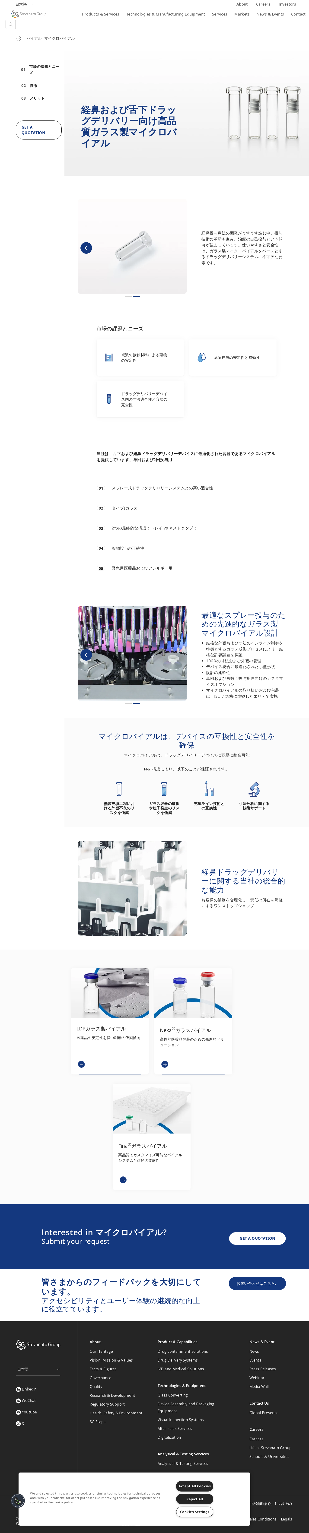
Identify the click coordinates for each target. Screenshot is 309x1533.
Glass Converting (173, 1395)
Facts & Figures (103, 1368)
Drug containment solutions (183, 1351)
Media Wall (259, 1386)
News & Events (270, 14)
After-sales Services (175, 1428)
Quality (96, 1386)
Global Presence (264, 1412)
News (254, 1351)
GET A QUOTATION (257, 1238)
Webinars (258, 1377)
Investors (287, 4)
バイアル (34, 38)
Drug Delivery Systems (178, 1360)
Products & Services (100, 14)
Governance (100, 1377)
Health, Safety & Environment (116, 1413)
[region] (134, 1499)
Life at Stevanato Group (270, 1447)
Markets (242, 14)
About (242, 4)
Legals (286, 1519)
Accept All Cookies (194, 1486)
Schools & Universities (269, 1456)
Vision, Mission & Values (111, 1360)
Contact (298, 14)
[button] (86, 248)
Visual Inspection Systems (181, 1419)
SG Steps (98, 1421)
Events (255, 1360)
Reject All (194, 1499)
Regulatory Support (107, 1404)
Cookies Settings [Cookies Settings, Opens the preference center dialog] (194, 1512)
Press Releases (262, 1368)
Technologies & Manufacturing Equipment (165, 14)
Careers (263, 4)
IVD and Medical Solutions (181, 1368)
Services (219, 14)
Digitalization (169, 1437)
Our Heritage (101, 1351)
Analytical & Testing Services (183, 1463)
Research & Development (112, 1395)
